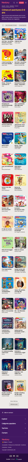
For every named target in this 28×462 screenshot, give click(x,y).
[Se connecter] (17, 2)
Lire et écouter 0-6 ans (11, 25)
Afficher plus (14, 404)
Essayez (21, 2)
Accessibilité (5, 445)
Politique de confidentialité (14, 445)
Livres (7, 6)
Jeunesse (12, 6)
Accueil (3, 6)
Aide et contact (7, 412)
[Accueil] (7, 3)
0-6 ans (16, 6)
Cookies (9, 447)
